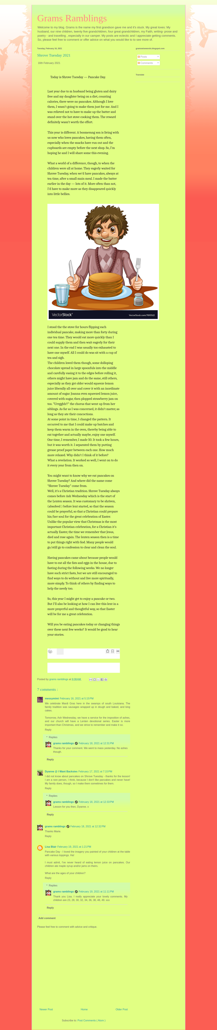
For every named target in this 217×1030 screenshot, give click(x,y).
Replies (53, 737)
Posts (142, 56)
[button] (101, 261)
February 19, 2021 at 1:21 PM (74, 846)
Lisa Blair (50, 846)
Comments (145, 63)
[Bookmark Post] (113, 651)
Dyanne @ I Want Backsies (61, 771)
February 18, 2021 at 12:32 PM (87, 826)
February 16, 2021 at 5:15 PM (76, 698)
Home (84, 1009)
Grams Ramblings (72, 18)
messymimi (52, 698)
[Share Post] (108, 651)
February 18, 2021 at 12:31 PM (96, 743)
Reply (48, 729)
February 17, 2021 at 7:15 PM (95, 771)
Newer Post (46, 1009)
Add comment (47, 918)
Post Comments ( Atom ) (91, 1020)
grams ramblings (63, 743)
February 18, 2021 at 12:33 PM (96, 802)
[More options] (118, 651)
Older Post (122, 1009)
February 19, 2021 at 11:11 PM (96, 891)
